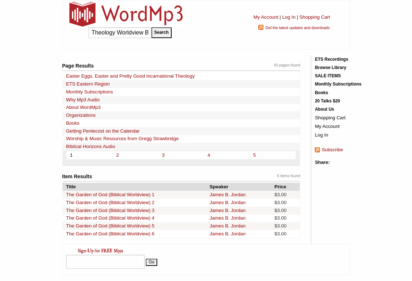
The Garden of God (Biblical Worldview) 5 (110, 226)
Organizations (81, 115)
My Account (265, 17)
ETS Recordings (331, 59)
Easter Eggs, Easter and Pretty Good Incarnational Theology (130, 76)
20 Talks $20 (327, 100)
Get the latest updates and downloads (297, 28)
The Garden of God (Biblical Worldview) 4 (110, 218)
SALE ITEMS (328, 75)
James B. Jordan (228, 194)
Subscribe (332, 149)
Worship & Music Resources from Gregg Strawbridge (122, 138)
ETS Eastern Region (88, 84)
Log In (288, 17)
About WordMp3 (83, 107)
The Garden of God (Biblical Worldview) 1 (110, 194)
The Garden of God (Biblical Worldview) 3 (110, 210)
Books (73, 123)
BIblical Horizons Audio (90, 146)
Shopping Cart (314, 17)
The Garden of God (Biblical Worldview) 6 (110, 233)
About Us (324, 109)
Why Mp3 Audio (83, 99)
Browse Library (330, 67)
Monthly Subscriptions (89, 92)
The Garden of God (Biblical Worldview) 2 (110, 202)
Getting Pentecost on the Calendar (103, 131)
